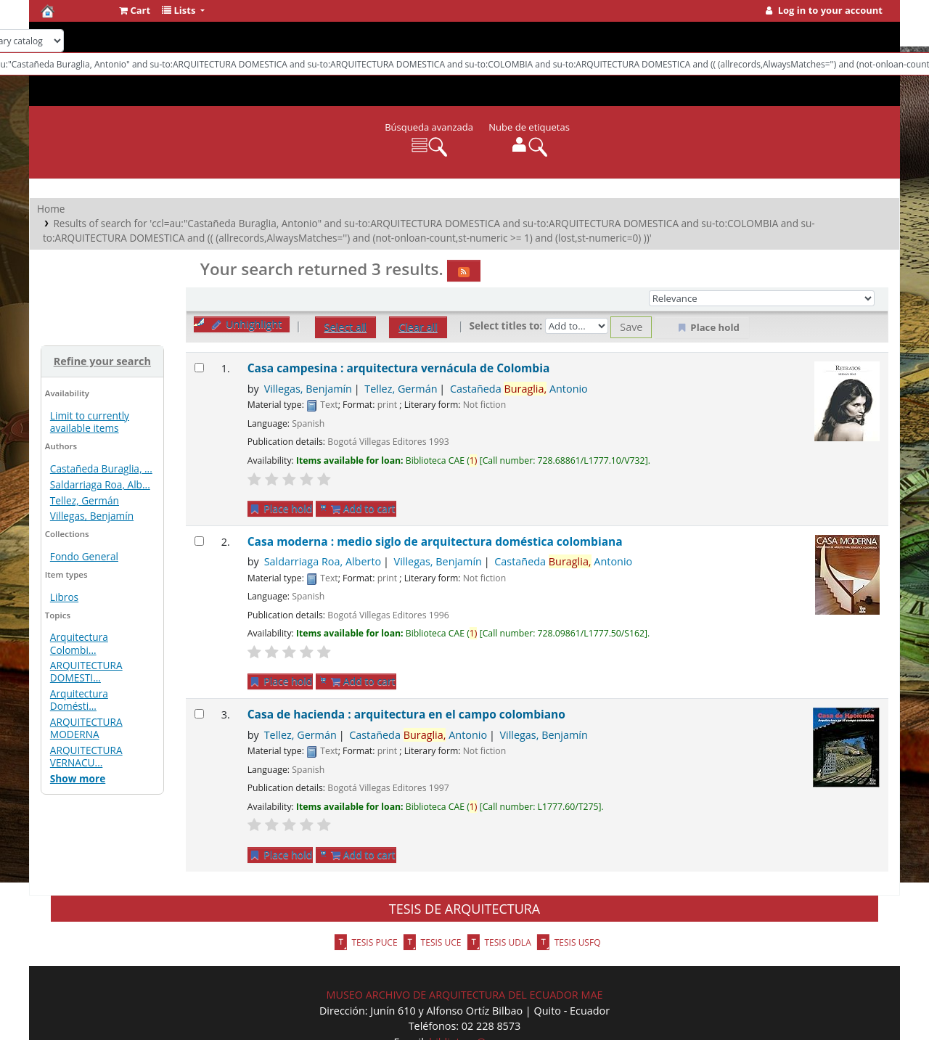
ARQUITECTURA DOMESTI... (86, 671)
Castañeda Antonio (519, 389)
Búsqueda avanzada (429, 127)
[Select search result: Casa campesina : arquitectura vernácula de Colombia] (199, 367)
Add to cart (363, 508)
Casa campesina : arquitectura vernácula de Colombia (398, 368)
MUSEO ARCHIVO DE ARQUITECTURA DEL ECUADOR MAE (464, 995)
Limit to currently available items (89, 422)
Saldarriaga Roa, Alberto (323, 561)
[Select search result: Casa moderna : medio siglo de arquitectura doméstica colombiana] (199, 541)
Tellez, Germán (84, 500)
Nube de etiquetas (529, 127)
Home (51, 209)
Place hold (280, 508)
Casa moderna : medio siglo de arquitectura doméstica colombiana (435, 542)
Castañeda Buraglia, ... (101, 468)
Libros (64, 597)
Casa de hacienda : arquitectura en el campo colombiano (406, 714)
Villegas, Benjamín (92, 516)
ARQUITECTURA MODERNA (86, 728)
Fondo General (84, 556)
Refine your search (102, 361)
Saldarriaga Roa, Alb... (100, 484)
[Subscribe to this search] (463, 271)
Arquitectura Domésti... (79, 700)
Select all (345, 327)
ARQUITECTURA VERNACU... (86, 756)
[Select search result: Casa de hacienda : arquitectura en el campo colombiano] (199, 713)
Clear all (418, 327)
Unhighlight (246, 324)
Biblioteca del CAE (77, 11)
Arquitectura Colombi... (79, 643)
